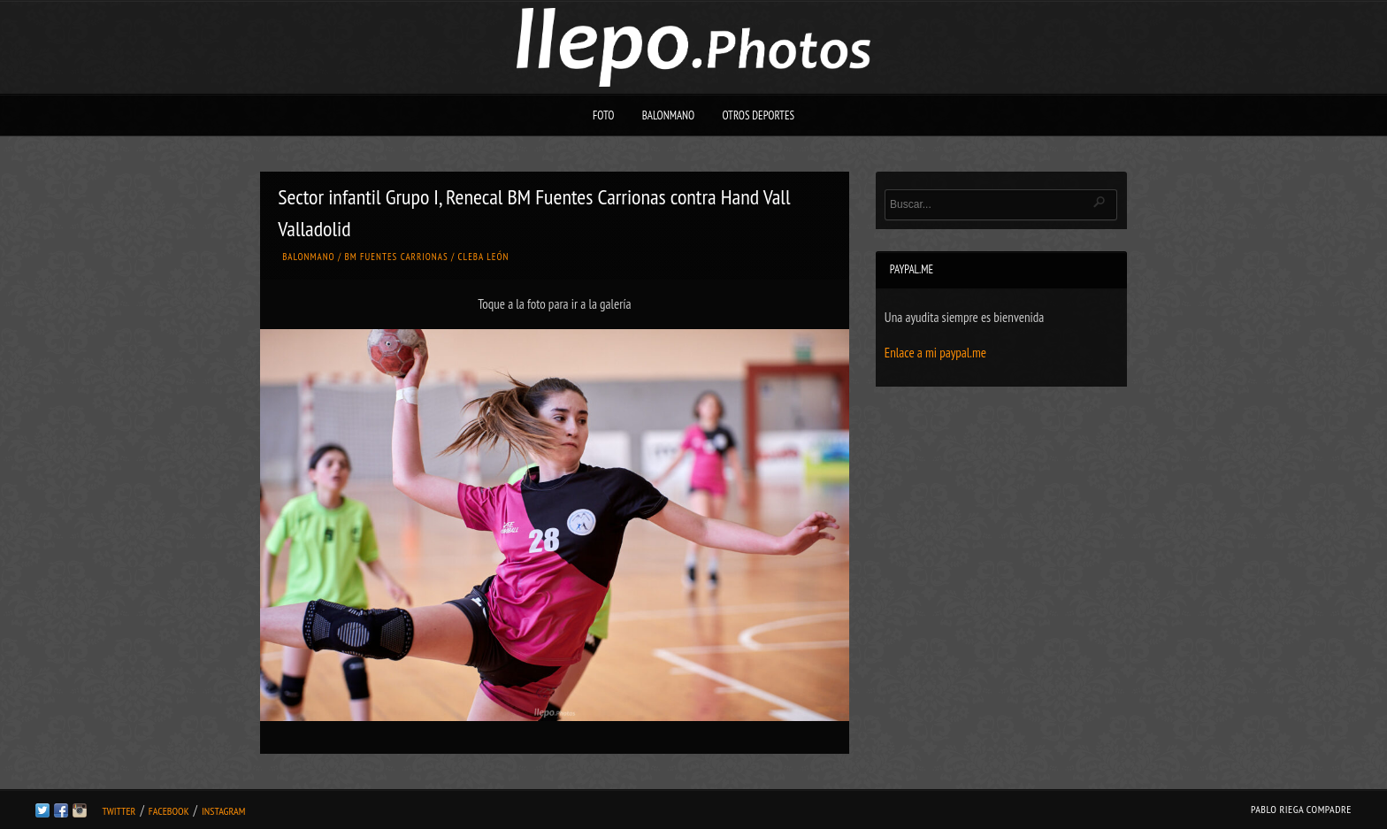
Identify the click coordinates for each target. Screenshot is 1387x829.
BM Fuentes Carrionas (396, 256)
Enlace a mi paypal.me (935, 352)
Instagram (223, 810)
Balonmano (668, 115)
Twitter (118, 810)
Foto (604, 115)
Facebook (169, 810)
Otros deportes (758, 115)
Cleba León (484, 256)
